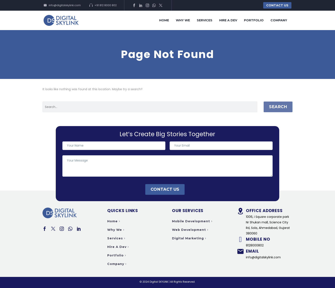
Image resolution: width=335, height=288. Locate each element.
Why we (183, 20)
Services (204, 20)
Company (278, 20)
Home (164, 20)
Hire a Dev (228, 20)
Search (278, 106)
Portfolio (254, 20)
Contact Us (277, 5)
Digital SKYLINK (159, 282)
